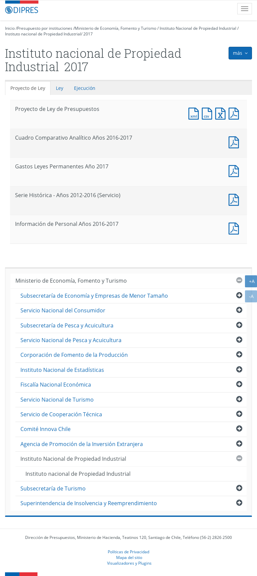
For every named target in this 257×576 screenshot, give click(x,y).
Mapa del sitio (129, 557)
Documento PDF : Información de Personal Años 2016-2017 (235, 227)
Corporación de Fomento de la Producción (74, 354)
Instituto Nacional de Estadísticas (62, 370)
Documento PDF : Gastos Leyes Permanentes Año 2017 (235, 170)
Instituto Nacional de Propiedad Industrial (198, 28)
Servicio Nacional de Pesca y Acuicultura (70, 340)
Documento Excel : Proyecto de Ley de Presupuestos (222, 112)
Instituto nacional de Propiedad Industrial (43, 34)
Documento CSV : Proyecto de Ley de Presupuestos (208, 112)
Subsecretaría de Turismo (53, 488)
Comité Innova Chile (45, 429)
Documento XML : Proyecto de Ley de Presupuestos (195, 112)
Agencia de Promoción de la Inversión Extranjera (81, 444)
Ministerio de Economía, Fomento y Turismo (115, 28)
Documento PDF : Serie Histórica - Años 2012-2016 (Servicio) (235, 198)
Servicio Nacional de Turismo (57, 399)
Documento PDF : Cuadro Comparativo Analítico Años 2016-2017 (235, 141)
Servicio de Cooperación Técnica (61, 414)
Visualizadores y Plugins (129, 563)
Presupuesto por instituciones (44, 28)
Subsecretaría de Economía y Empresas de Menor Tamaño (94, 295)
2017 (88, 34)
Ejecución (84, 88)
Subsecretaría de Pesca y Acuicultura (66, 325)
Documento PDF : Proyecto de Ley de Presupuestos (235, 112)
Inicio (10, 28)
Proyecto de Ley (27, 88)
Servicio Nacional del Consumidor (62, 310)
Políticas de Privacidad (128, 551)
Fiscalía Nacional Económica (55, 384)
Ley (59, 88)
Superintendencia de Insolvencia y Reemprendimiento (88, 503)
